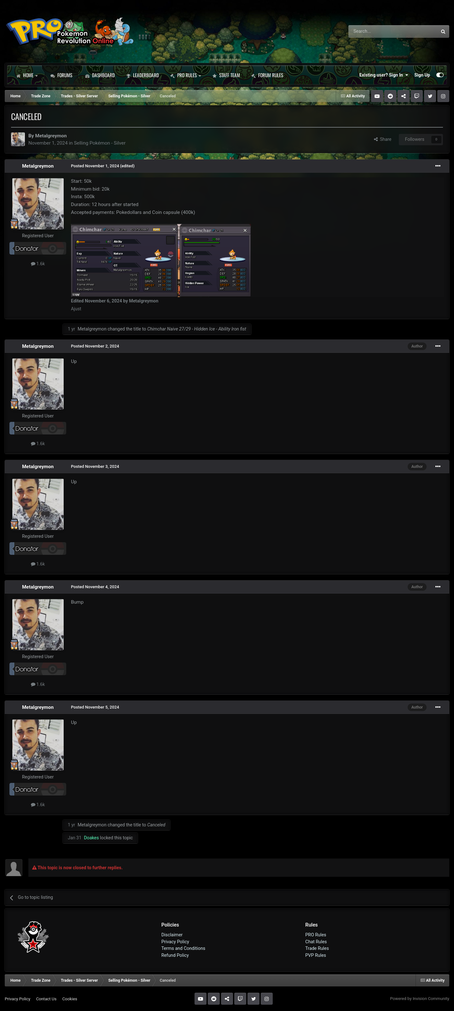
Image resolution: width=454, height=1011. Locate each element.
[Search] (376, 31)
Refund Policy (175, 955)
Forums (61, 75)
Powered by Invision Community (419, 998)
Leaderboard (142, 75)
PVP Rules (315, 955)
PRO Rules (186, 75)
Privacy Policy (175, 941)
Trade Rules (317, 948)
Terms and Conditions (183, 948)
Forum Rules (267, 75)
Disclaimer (172, 934)
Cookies (69, 999)
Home (26, 75)
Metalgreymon (51, 136)
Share (383, 139)
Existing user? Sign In (383, 75)
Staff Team (226, 75)
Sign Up (422, 75)
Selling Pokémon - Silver (99, 143)
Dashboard (99, 75)
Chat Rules (316, 941)
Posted (95, 166)
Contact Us (46, 999)
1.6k (38, 263)
